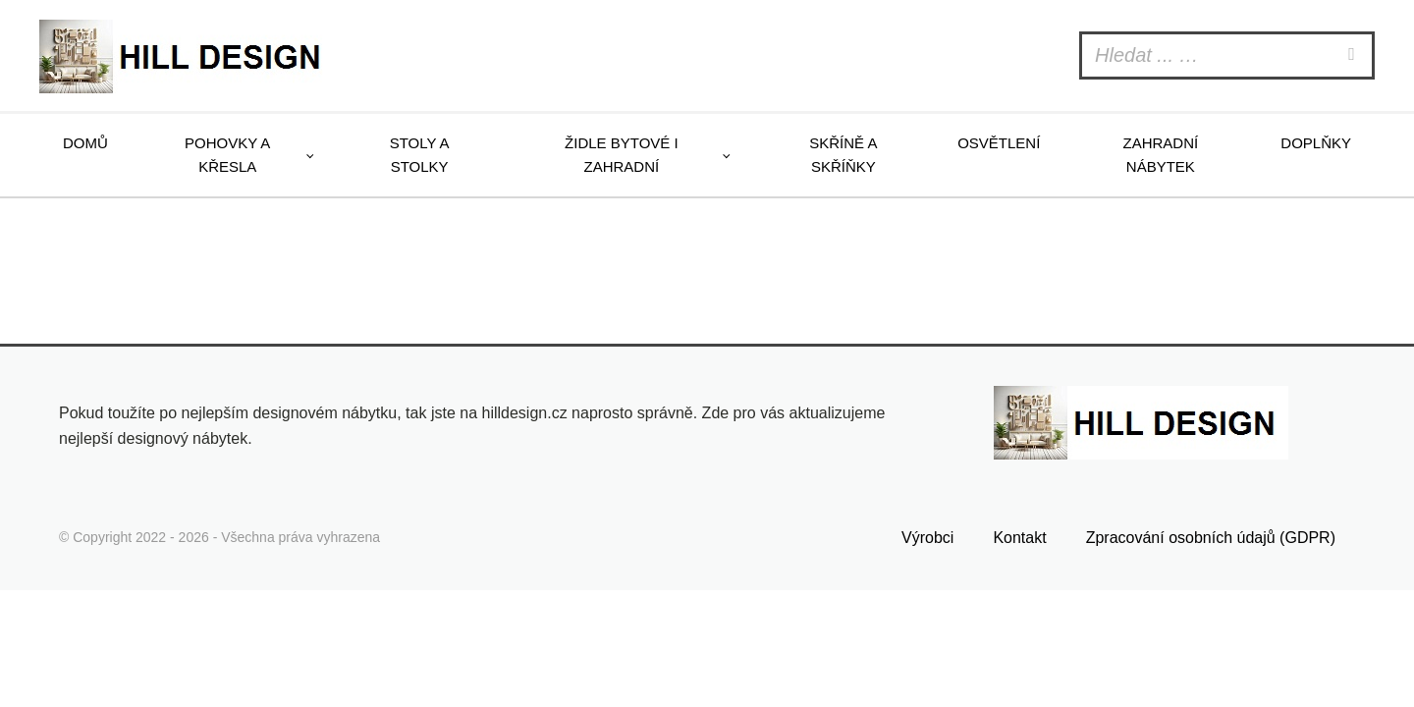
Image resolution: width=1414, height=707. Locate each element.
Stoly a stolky (420, 155)
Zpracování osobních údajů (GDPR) (1210, 537)
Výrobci (927, 537)
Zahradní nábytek (1160, 155)
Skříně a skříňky (843, 155)
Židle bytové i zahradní (622, 155)
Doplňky (1315, 143)
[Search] (1354, 55)
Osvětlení (998, 143)
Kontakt (1019, 537)
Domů (85, 143)
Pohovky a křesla (227, 155)
